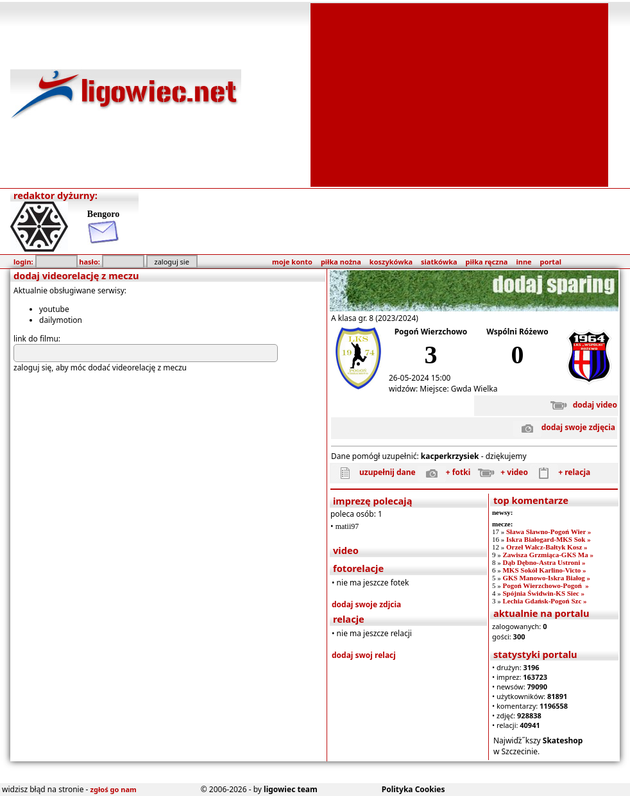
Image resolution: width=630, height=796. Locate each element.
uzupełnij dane (373, 472)
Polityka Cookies (413, 789)
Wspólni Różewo (517, 331)
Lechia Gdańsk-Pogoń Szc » (544, 601)
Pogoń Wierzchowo (431, 331)
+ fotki (444, 472)
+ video (500, 472)
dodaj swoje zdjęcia (564, 427)
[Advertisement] (459, 94)
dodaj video (581, 404)
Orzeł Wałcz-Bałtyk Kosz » (547, 547)
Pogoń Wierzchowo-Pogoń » (545, 585)
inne (523, 261)
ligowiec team (291, 789)
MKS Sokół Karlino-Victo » (544, 570)
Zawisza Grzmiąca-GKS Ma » (547, 554)
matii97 (347, 526)
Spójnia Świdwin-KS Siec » (543, 593)
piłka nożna (341, 261)
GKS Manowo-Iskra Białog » (546, 578)
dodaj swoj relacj (364, 655)
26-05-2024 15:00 (419, 377)
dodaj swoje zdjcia (366, 604)
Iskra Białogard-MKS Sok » (548, 539)
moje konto (292, 261)
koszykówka (391, 261)
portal (550, 261)
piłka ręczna (487, 261)
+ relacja (560, 472)
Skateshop (563, 740)
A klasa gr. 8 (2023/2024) (374, 318)
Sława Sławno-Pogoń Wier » (548, 531)
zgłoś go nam (113, 789)
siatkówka (439, 261)
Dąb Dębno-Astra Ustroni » (543, 562)
